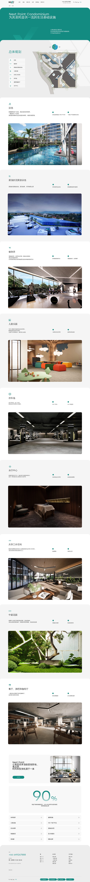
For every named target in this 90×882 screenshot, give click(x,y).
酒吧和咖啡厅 (17, 82)
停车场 (15, 78)
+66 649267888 (66, 1)
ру (73, 2)
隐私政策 (10, 870)
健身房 (15, 63)
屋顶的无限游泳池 (18, 67)
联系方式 (42, 2)
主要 (9, 5)
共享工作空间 (17, 74)
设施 (23, 2)
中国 (80, 2)
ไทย (78, 2)
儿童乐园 (16, 71)
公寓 (19, 2)
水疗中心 (16, 85)
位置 (33, 2)
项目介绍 (28, 2)
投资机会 (37, 2)
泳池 (15, 60)
